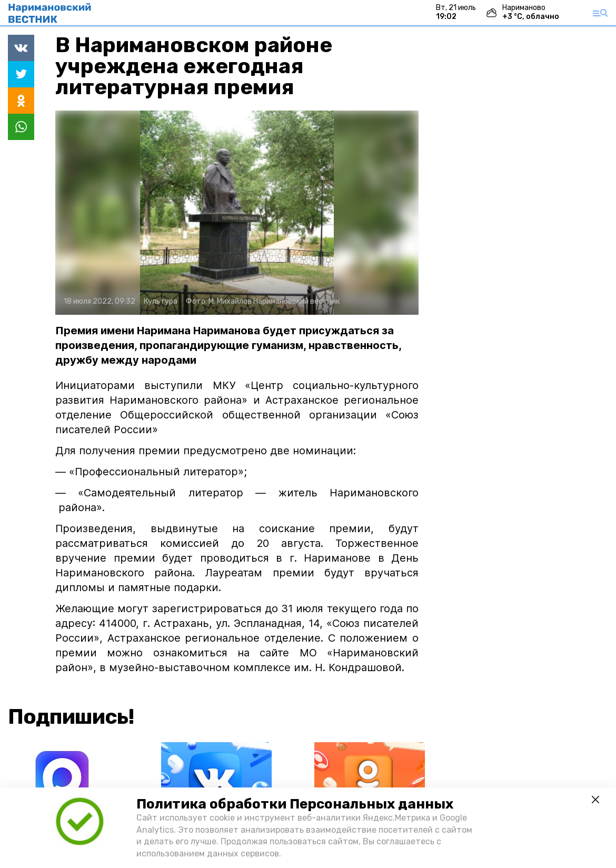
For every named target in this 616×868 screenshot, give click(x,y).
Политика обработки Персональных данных (294, 804)
